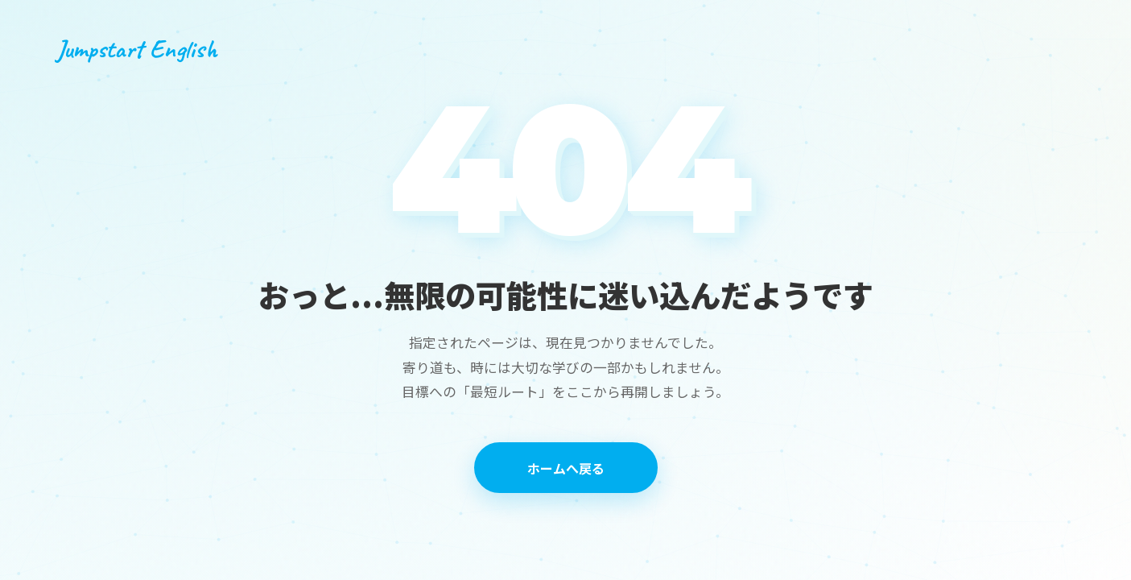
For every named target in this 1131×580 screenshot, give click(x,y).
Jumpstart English (136, 48)
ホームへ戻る (566, 468)
